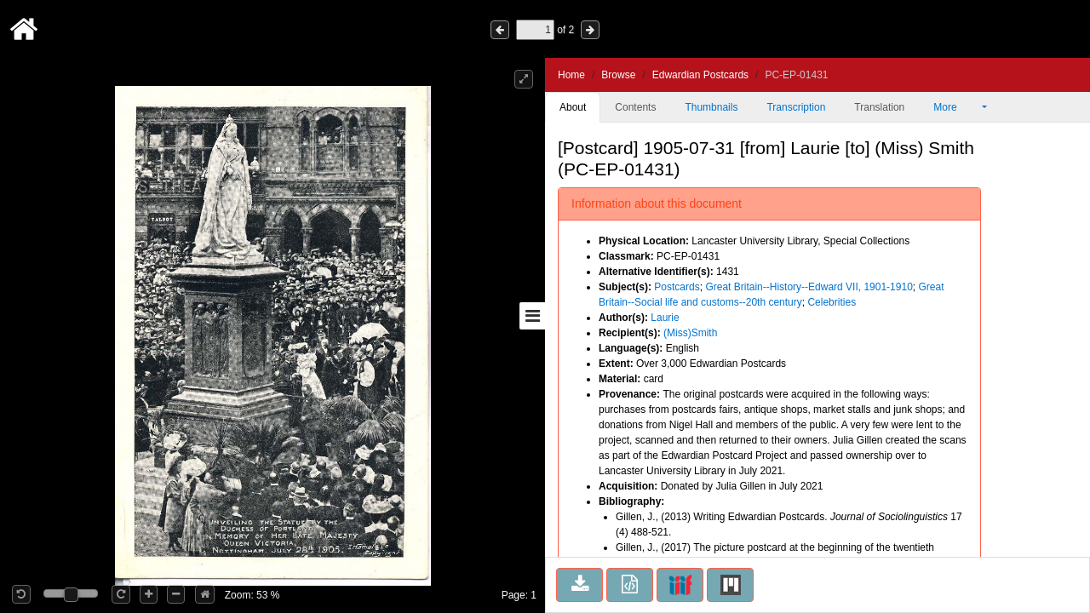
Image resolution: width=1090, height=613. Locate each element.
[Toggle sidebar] (532, 315)
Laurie (665, 318)
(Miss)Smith (690, 333)
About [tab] (572, 107)
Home (571, 75)
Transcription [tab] (795, 107)
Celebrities (831, 302)
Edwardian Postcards (700, 75)
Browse (618, 75)
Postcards (676, 287)
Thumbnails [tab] (711, 107)
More (956, 107)
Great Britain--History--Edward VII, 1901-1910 (808, 287)
